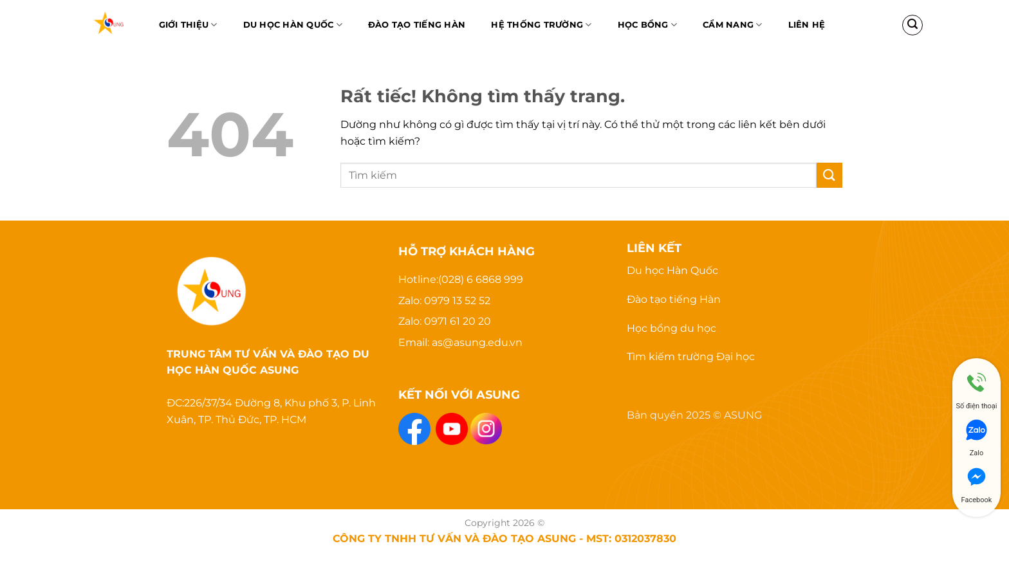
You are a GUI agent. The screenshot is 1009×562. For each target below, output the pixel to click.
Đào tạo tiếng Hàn (674, 299)
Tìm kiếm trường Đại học (691, 356)
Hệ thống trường (541, 25)
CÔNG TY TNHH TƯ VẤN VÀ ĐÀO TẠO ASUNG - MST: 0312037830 (504, 538)
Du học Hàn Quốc (292, 25)
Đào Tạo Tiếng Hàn (416, 25)
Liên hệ (807, 25)
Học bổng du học (671, 328)
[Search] (912, 25)
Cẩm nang (733, 25)
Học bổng (648, 25)
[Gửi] (829, 175)
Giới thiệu (188, 25)
